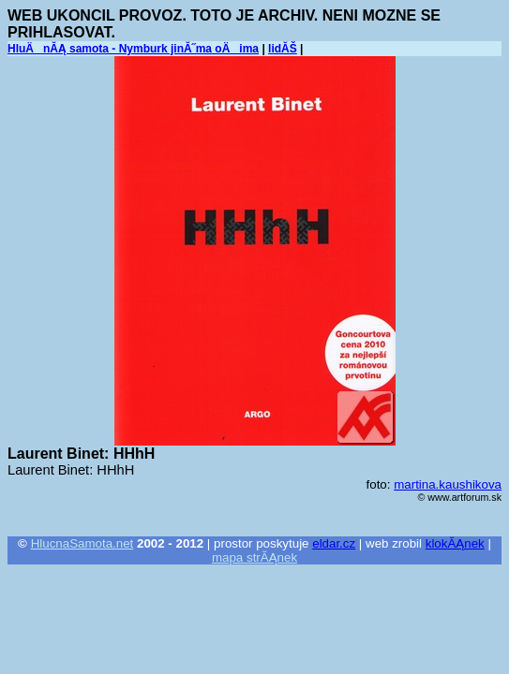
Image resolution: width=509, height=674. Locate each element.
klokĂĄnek (455, 543)
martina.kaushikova (448, 484)
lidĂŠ (282, 48)
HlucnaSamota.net (82, 543)
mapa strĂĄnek (254, 557)
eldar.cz (333, 543)
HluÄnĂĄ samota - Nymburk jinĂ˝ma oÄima (133, 48)
